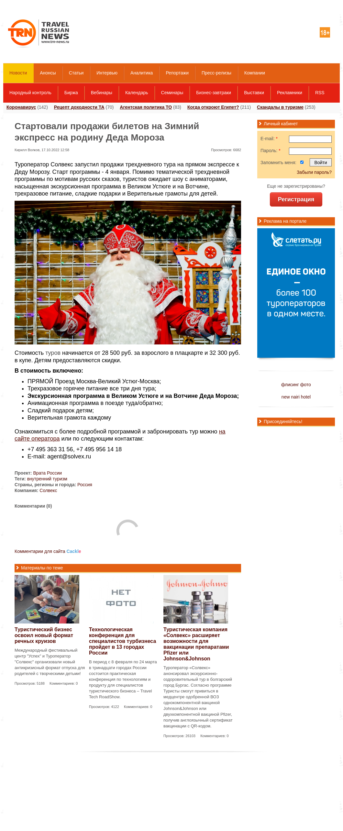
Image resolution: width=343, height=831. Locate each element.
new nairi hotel (296, 396)
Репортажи (177, 72)
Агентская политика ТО (146, 107)
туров (53, 353)
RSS (320, 92)
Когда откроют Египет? (213, 107)
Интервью (106, 72)
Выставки (254, 92)
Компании (254, 72)
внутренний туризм (47, 478)
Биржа (71, 92)
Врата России (47, 473)
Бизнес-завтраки (213, 92)
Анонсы (48, 72)
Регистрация (296, 199)
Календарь (136, 92)
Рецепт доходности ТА (79, 107)
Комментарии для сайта (48, 551)
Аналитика (141, 72)
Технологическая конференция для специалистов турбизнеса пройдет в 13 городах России (122, 641)
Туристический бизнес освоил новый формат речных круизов (44, 635)
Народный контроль (30, 92)
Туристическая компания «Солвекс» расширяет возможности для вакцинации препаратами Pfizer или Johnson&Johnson (196, 644)
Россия (84, 484)
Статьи (76, 72)
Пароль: (270, 150)
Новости (18, 72)
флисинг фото (296, 384)
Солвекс (48, 490)
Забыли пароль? (314, 172)
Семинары (172, 92)
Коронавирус (21, 107)
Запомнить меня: (278, 162)
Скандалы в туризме (280, 107)
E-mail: (269, 138)
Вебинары (101, 92)
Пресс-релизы (216, 72)
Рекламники (289, 92)
